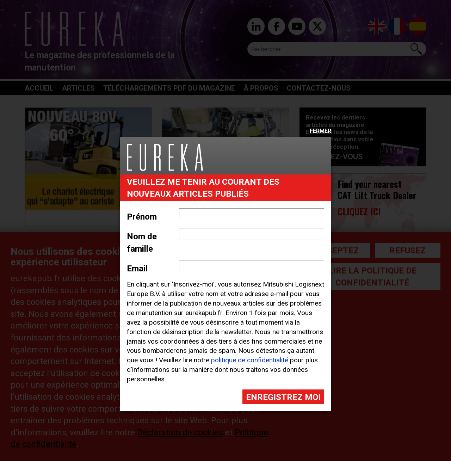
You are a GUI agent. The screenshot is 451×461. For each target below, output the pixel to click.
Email (137, 268)
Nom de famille (142, 242)
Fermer (320, 131)
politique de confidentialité (249, 360)
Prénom (142, 217)
